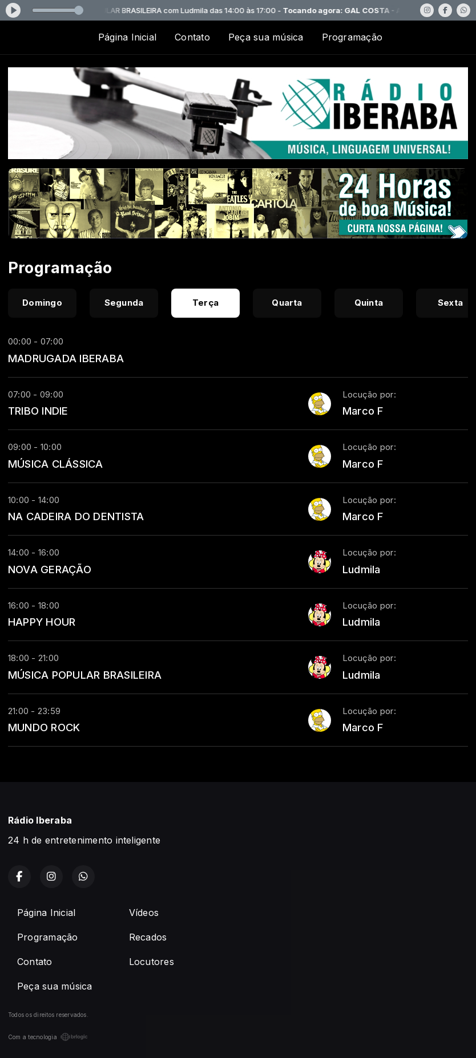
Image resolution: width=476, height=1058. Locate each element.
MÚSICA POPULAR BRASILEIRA (85, 674)
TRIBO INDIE (38, 410)
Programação (352, 37)
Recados (148, 937)
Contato (192, 37)
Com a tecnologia (48, 1037)
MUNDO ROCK (44, 727)
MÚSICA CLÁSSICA (55, 463)
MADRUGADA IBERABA (66, 358)
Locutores (151, 961)
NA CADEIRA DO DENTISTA (76, 516)
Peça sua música (266, 37)
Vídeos (144, 912)
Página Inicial (127, 37)
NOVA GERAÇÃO (49, 569)
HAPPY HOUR (41, 621)
